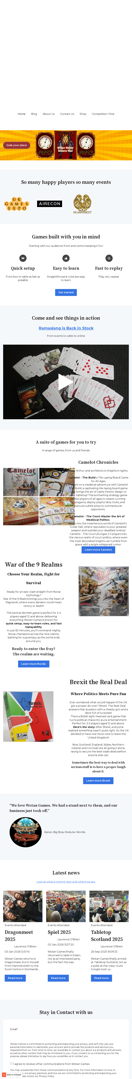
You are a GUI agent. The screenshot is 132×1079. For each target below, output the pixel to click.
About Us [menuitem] (47, 1055)
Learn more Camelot (98, 468)
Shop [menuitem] (88, 1055)
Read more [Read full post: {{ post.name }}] (15, 896)
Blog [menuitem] (28, 1055)
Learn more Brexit (98, 698)
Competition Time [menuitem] (113, 1055)
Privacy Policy (120, 1077)
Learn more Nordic (33, 582)
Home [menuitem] (12, 1055)
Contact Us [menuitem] (69, 1055)
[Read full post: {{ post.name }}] (22, 824)
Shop (83, 32)
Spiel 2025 (59, 851)
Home (21, 32)
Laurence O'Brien (25, 864)
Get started (66, 210)
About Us (49, 32)
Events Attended (15, 843)
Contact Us (67, 32)
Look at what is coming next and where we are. (66, 800)
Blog (34, 32)
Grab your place (16, 63)
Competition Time (103, 32)
